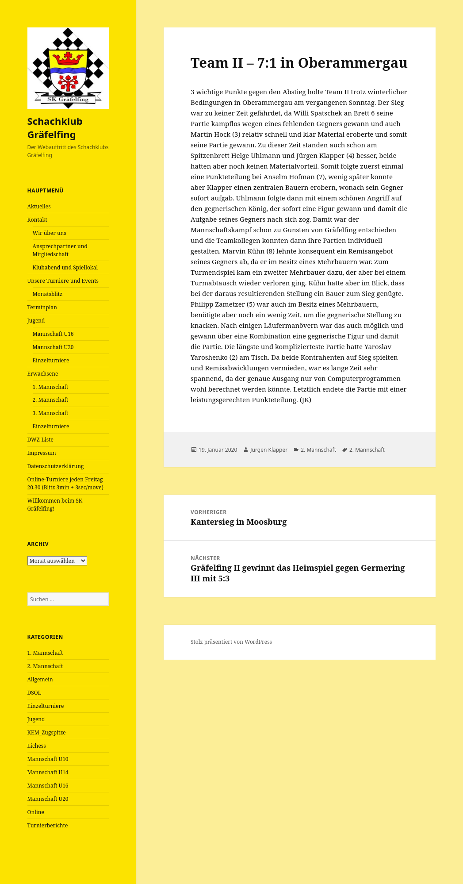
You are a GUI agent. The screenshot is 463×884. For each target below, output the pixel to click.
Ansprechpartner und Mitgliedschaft (60, 250)
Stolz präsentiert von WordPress (231, 642)
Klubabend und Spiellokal (65, 267)
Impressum (41, 453)
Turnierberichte (47, 825)
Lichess (36, 745)
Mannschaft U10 (48, 759)
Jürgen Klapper (268, 450)
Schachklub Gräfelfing (55, 127)
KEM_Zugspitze (46, 732)
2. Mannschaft (51, 400)
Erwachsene (42, 373)
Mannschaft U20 (53, 347)
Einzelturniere (51, 360)
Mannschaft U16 (53, 334)
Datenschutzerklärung (55, 466)
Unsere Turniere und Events (63, 280)
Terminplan (42, 307)
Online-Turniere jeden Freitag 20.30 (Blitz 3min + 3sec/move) (65, 483)
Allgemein (40, 679)
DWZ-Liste (40, 439)
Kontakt (37, 219)
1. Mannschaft (51, 387)
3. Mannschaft (51, 413)
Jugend (36, 320)
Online (35, 812)
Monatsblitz (48, 294)
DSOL (34, 692)
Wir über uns (49, 233)
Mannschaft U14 (48, 772)
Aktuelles (39, 206)
